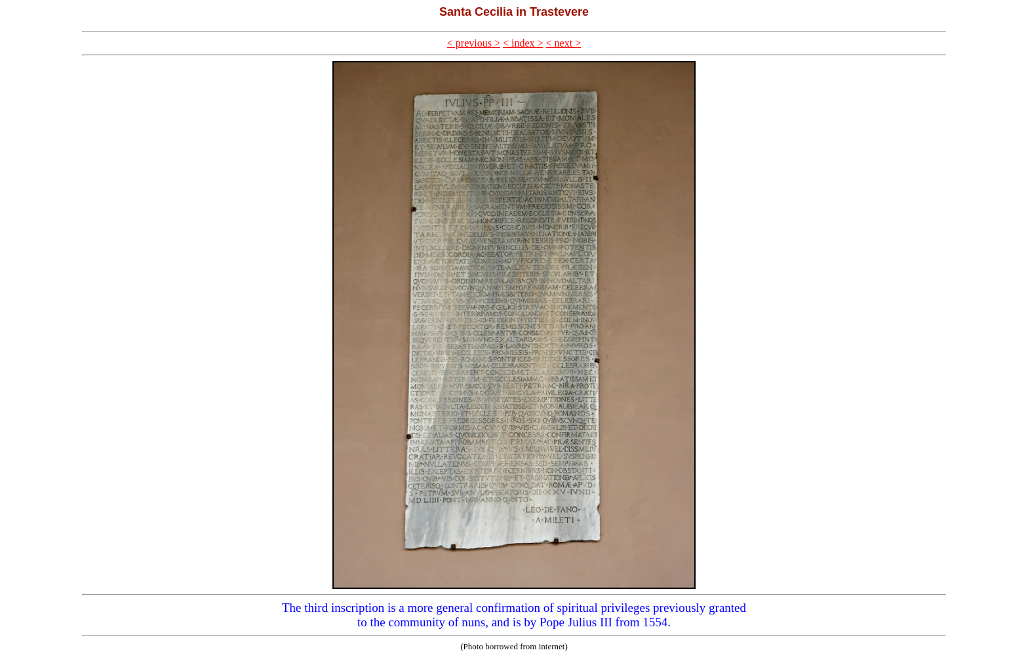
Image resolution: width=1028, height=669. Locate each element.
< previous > (473, 43)
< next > (564, 43)
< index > (523, 43)
